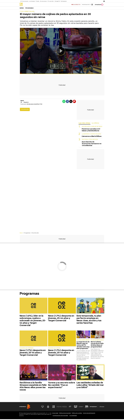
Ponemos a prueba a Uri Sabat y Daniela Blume (91, 130)
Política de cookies (77, 413)
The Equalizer (63, 1)
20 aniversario (25, 1)
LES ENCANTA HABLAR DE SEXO (92, 127)
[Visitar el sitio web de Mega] (64, 407)
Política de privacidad (65, 413)
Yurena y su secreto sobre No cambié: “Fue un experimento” (61, 385)
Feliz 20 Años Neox (83, 340)
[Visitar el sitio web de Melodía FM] (86, 407)
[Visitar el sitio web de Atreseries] (70, 407)
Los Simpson (32, 1)
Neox (21, 233)
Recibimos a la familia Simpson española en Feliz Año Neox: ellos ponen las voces (33, 387)
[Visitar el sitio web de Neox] (53, 407)
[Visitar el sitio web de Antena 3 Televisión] (42, 407)
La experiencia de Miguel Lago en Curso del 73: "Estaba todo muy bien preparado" (83, 346)
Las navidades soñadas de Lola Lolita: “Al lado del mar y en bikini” (90, 385)
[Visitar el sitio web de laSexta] (48, 407)
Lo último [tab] (95, 124)
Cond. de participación (89, 413)
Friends (37, 1)
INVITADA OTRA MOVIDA (90, 140)
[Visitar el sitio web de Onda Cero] (75, 407)
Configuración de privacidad (60, 416)
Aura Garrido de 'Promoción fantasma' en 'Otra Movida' (91, 144)
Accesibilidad (73, 416)
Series (22, 8)
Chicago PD (56, 1)
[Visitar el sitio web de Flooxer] (102, 407)
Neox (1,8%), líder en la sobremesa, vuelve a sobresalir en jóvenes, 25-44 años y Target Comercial (33, 321)
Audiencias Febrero (26, 348)
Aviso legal (55, 413)
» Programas (26, 233)
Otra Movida (25, 110)
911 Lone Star (50, 1)
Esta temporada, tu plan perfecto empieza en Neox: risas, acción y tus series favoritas (89, 320)
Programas (29, 8)
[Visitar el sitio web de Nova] (59, 407)
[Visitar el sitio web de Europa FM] (81, 407)
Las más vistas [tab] (84, 124)
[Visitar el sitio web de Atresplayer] (94, 407)
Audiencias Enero (54, 348)
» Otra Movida (35, 233)
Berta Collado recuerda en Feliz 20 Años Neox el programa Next (97, 345)
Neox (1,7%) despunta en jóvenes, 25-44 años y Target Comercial (61, 318)
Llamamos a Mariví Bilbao (91, 134)
